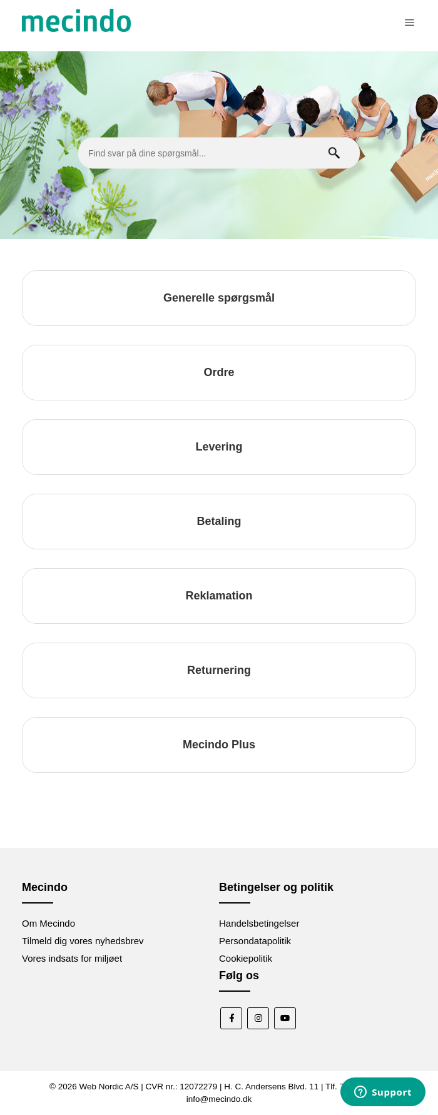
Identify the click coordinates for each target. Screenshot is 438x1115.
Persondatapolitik (255, 940)
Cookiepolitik (245, 958)
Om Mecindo (48, 923)
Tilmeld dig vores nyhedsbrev (83, 940)
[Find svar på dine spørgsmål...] (219, 153)
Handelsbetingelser (259, 923)
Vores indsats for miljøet (72, 958)
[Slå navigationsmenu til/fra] (409, 22)
